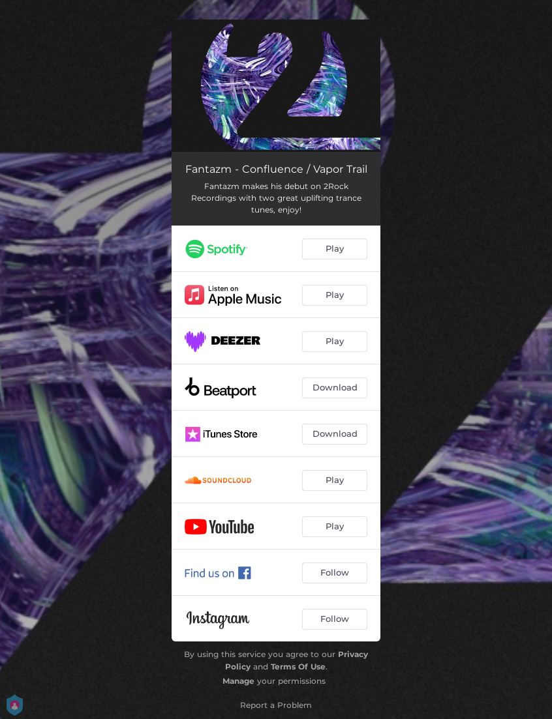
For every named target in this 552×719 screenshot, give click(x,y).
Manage (238, 681)
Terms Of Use (298, 666)
